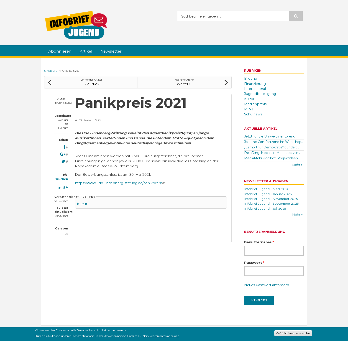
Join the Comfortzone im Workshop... (273, 141)
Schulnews (253, 113)
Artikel (87, 51)
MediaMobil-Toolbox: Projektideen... (272, 157)
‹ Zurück (91, 83)
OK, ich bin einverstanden (293, 333)
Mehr (296, 164)
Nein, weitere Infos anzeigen (161, 336)
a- (59, 187)
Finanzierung (255, 83)
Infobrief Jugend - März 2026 (267, 188)
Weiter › (184, 83)
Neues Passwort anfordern (267, 285)
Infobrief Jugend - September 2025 (272, 203)
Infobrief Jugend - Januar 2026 (268, 193)
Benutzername (259, 242)
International (255, 88)
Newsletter (113, 51)
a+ (65, 186)
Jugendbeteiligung (260, 93)
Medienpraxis (255, 103)
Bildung (251, 78)
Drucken (61, 178)
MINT (249, 108)
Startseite (50, 70)
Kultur (82, 203)
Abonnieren (60, 51)
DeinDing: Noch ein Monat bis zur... (272, 152)
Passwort (254, 262)
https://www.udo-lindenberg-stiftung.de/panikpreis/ (120, 182)
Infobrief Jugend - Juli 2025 (265, 208)
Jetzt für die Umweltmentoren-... (270, 136)
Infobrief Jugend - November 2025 (271, 198)
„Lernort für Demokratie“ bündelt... (271, 146)
